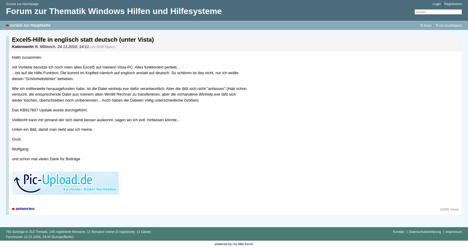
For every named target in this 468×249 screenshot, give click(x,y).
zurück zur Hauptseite (30, 25)
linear (428, 25)
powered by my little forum (234, 244)
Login (437, 4)
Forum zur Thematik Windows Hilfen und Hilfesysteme (114, 11)
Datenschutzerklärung (425, 232)
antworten (25, 208)
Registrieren (453, 4)
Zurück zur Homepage (22, 4)
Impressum (454, 232)
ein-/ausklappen (450, 25)
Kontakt (398, 232)
